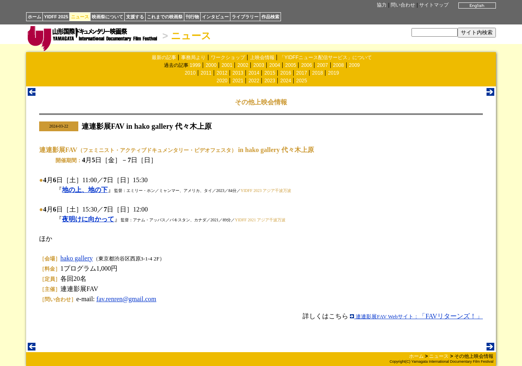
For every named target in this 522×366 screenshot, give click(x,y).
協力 (382, 5)
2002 (242, 65)
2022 (253, 81)
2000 (211, 65)
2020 (222, 81)
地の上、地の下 (85, 189)
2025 (301, 81)
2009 (354, 65)
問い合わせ (403, 5)
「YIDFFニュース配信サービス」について (325, 57)
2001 (226, 65)
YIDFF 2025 (56, 16)
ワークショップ (228, 57)
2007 (322, 65)
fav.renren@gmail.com (126, 298)
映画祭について (107, 16)
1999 (195, 65)
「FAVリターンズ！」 (416, 316)
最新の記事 (164, 57)
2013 (237, 73)
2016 (285, 73)
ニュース (80, 16)
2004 (274, 65)
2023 (269, 81)
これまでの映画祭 (165, 16)
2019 (333, 73)
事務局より (193, 57)
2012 (222, 73)
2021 (237, 81)
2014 (253, 73)
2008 (338, 65)
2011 (206, 73)
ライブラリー (245, 16)
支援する (135, 16)
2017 (301, 73)
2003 (258, 65)
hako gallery (76, 258)
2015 (269, 73)
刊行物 (192, 16)
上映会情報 (262, 57)
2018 (317, 73)
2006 (306, 65)
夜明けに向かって (88, 219)
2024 (285, 81)
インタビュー (215, 16)
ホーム (34, 16)
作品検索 (270, 16)
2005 (290, 65)
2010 (190, 73)
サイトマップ (434, 5)
